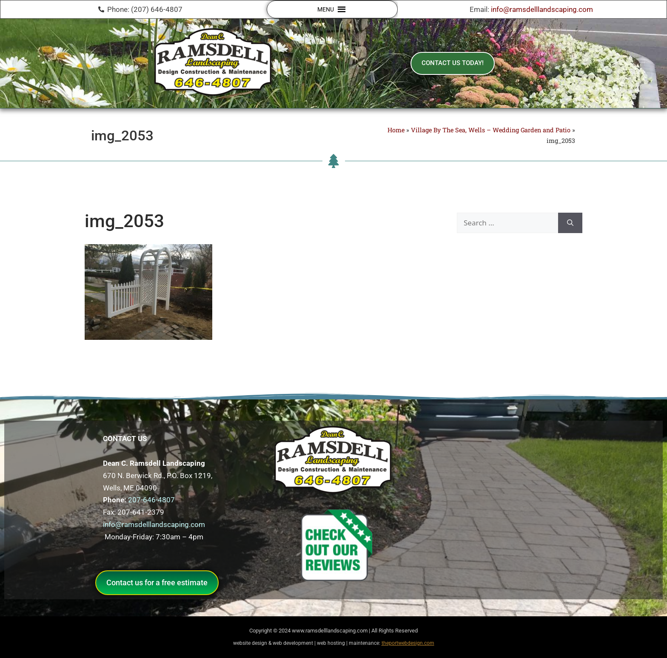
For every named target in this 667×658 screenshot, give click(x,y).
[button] (325, 9)
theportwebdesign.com (408, 643)
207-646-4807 (151, 500)
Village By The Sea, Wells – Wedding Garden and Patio (490, 130)
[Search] (570, 223)
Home (396, 130)
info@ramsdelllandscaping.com (542, 9)
